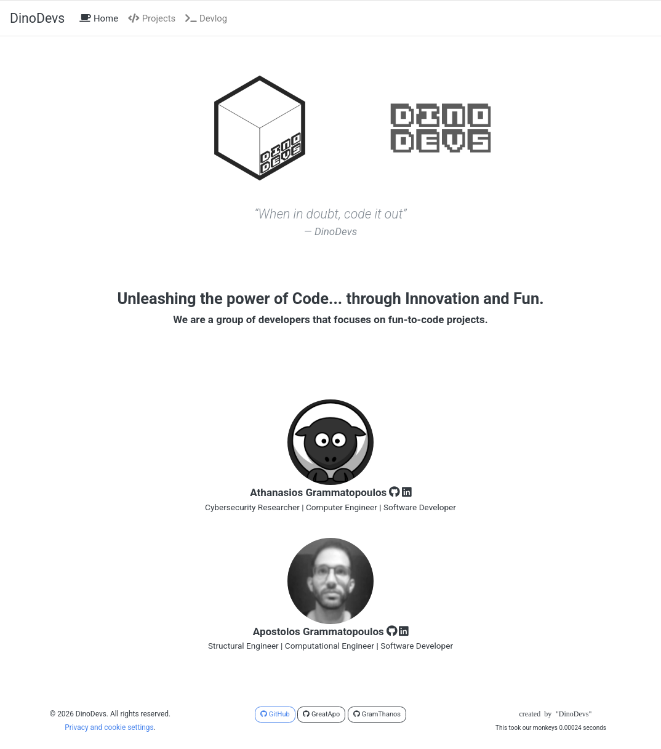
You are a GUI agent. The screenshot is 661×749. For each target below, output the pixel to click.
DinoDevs (37, 18)
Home (101, 17)
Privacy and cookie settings (109, 727)
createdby (551, 714)
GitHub (275, 714)
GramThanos (377, 714)
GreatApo (321, 714)
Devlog (206, 18)
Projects (151, 18)
